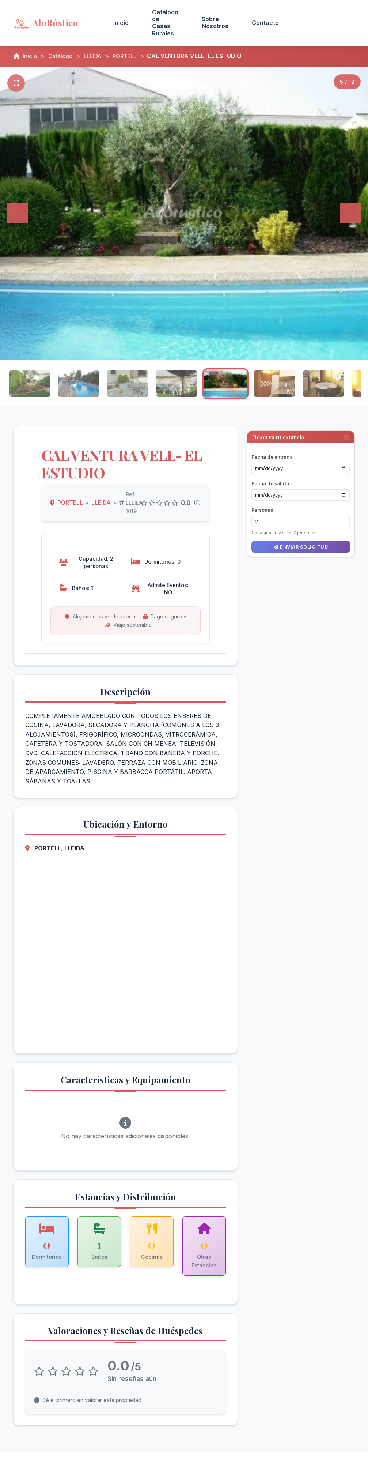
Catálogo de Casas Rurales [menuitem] (165, 22)
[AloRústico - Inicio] (54, 22)
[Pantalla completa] (16, 83)
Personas (262, 504)
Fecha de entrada (272, 451)
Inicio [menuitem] (121, 22)
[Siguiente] (350, 213)
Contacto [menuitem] (265, 22)
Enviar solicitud (301, 540)
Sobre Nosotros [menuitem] (215, 22)
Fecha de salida (270, 477)
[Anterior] (17, 213)
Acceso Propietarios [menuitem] (323, 22)
